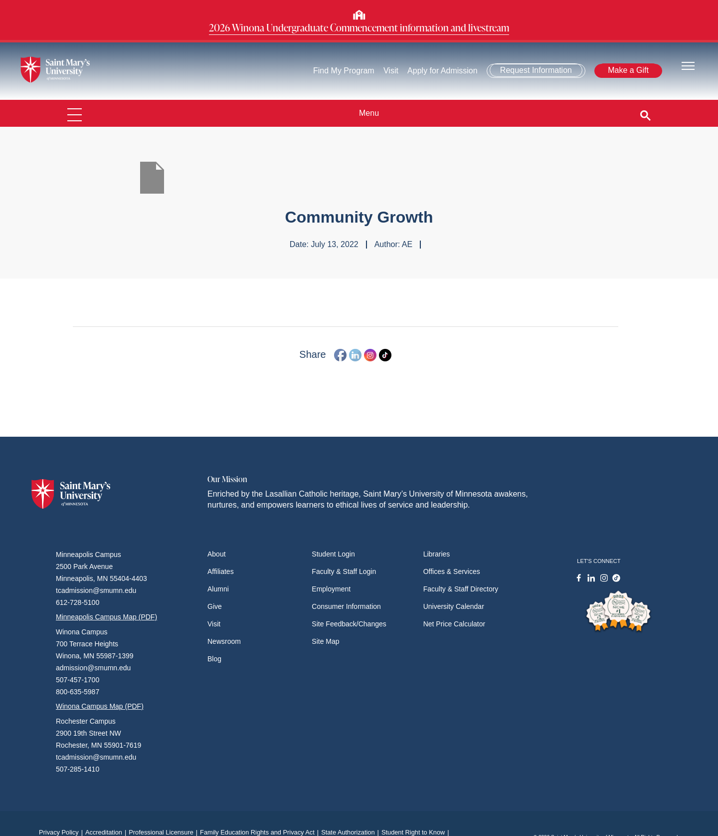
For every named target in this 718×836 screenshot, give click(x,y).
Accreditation (107, 832)
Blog (214, 659)
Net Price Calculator (454, 624)
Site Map (325, 641)
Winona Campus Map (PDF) (100, 706)
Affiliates (220, 571)
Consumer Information (346, 606)
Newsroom (224, 641)
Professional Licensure (164, 832)
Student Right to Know (416, 832)
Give (214, 606)
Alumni (218, 589)
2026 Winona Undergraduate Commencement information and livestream (359, 27)
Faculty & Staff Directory (461, 589)
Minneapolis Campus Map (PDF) (106, 617)
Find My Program (343, 70)
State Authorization (351, 832)
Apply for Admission (443, 70)
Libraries (436, 554)
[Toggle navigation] (688, 65)
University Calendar (453, 606)
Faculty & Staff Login (344, 571)
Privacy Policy (62, 832)
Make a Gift (628, 70)
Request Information (536, 70)
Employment (331, 589)
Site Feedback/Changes (349, 624)
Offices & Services (451, 571)
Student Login (333, 554)
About (216, 554)
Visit (390, 70)
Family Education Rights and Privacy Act (260, 832)
